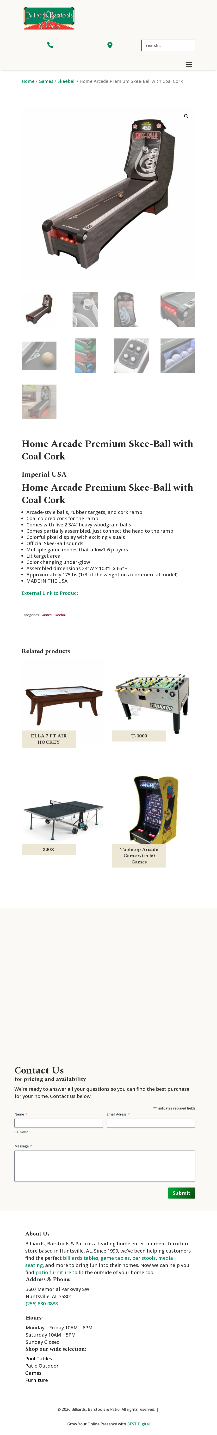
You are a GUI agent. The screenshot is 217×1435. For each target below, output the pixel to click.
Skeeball (66, 81)
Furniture (36, 1380)
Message (23, 1146)
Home (28, 81)
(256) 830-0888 (42, 1303)
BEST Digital (138, 1424)
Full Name (21, 1132)
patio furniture (53, 1272)
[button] (186, 116)
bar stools (144, 1258)
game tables (115, 1258)
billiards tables (80, 1258)
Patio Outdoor (42, 1366)
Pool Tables (38, 1358)
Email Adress (118, 1114)
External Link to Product (50, 593)
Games (46, 81)
